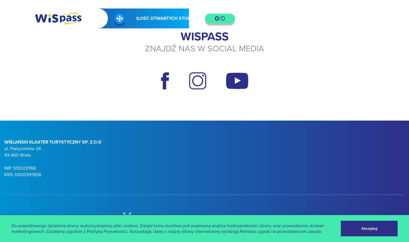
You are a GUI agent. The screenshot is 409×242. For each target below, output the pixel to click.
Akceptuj (369, 228)
